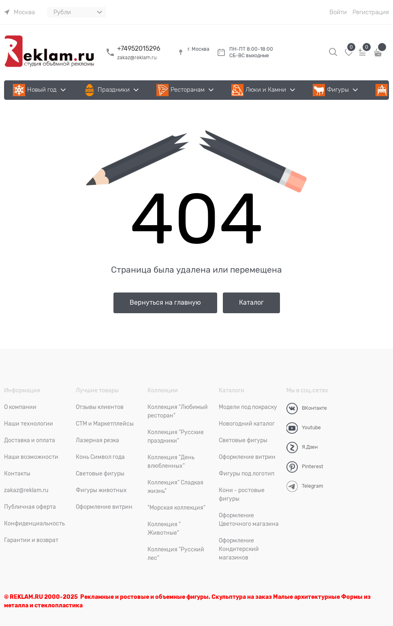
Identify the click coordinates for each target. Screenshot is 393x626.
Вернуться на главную (165, 302)
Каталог (251, 302)
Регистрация (370, 12)
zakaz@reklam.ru (137, 57)
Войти (338, 12)
